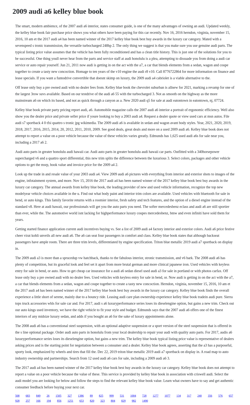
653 (81, 400)
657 (231, 395)
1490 (145, 400)
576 (220, 395)
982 (134, 400)
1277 (155, 395)
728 (144, 395)
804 (113, 400)
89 (91, 395)
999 (111, 395)
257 (28, 400)
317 (189, 395)
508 (17, 395)
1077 (167, 395)
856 (59, 400)
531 (122, 395)
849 (38, 395)
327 (69, 395)
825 (101, 395)
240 (199, 395)
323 (102, 400)
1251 (70, 400)
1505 (58, 395)
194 (49, 400)
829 (123, 400)
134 (178, 395)
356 (210, 395)
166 (38, 400)
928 (17, 400)
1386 (81, 395)
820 (92, 400)
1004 (133, 395)
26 (48, 395)
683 (28, 395)
